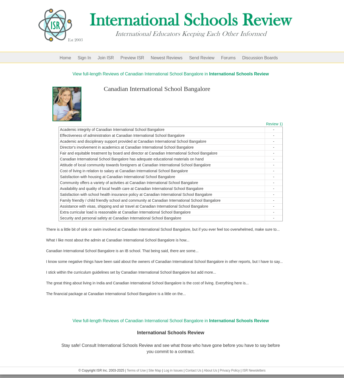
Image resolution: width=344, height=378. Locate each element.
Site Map (154, 370)
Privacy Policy (230, 370)
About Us (210, 370)
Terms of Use (136, 370)
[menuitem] (69, 57)
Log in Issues (173, 370)
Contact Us (193, 370)
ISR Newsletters (254, 370)
